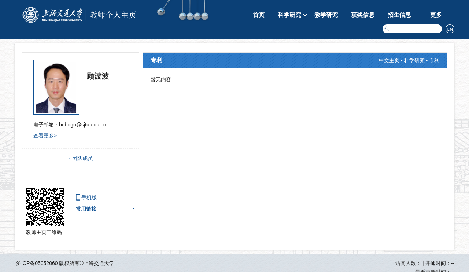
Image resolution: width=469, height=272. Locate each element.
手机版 (89, 197)
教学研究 (326, 15)
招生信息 (399, 15)
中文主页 (389, 60)
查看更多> (45, 136)
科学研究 (289, 15)
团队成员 (82, 158)
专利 (434, 60)
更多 (436, 15)
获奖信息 (362, 15)
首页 (259, 15)
